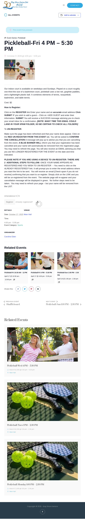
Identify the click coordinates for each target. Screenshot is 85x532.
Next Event (50, 301)
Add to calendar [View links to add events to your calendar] (70, 15)
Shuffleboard (13, 304)
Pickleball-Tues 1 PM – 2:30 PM (22, 425)
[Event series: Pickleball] (14, 279)
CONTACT (75, 5)
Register (9, 202)
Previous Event (12, 301)
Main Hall (28, 214)
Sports (20, 225)
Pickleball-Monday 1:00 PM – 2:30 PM (25, 484)
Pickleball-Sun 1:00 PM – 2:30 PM (62, 304)
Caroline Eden (10, 237)
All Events (14, 15)
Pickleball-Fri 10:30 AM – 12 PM (15, 272)
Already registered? (24, 202)
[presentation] (16, 261)
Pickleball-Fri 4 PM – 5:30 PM (41, 272)
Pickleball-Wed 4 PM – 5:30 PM (22, 365)
